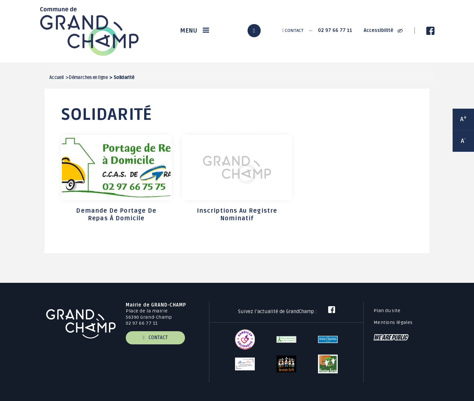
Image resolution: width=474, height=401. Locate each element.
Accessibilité (383, 30)
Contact (292, 30)
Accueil (56, 77)
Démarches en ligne (88, 77)
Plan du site (387, 310)
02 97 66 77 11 (335, 30)
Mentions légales (393, 322)
